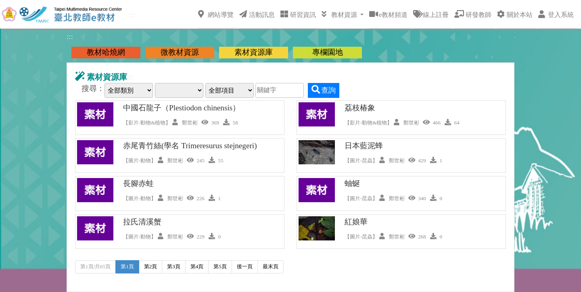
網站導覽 (216, 14)
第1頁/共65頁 (95, 266)
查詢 (323, 89)
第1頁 (127, 266)
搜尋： (93, 88)
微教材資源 (180, 52)
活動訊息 (257, 14)
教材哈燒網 (106, 52)
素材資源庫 (253, 52)
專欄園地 (327, 52)
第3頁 (173, 266)
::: (132, 14)
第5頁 (220, 266)
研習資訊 (298, 14)
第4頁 (197, 266)
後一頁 (245, 266)
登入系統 (556, 14)
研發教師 (472, 14)
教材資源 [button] (340, 14)
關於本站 (515, 14)
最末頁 (270, 266)
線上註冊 (431, 14)
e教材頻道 (388, 14)
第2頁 (150, 266)
